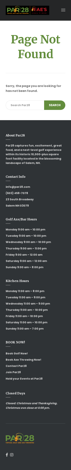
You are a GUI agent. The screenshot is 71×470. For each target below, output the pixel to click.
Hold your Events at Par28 (24, 379)
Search (55, 105)
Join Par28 (13, 372)
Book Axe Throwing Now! (23, 360)
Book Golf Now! (17, 353)
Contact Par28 (16, 366)
